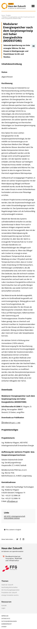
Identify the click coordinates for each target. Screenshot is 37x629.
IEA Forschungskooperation (10, 590)
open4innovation (17, 551)
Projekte (8, 15)
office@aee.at (12, 501)
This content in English (12, 530)
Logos (3, 608)
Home (3, 15)
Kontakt (4, 605)
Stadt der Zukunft (7, 585)
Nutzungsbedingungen (9, 621)
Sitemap (3, 627)
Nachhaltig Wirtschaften (9, 587)
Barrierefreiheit (6, 624)
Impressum (4, 616)
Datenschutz (5, 618)
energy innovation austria (9, 595)
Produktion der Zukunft (9, 592)
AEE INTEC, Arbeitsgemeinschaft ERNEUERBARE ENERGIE (14, 517)
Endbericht (11, 422)
